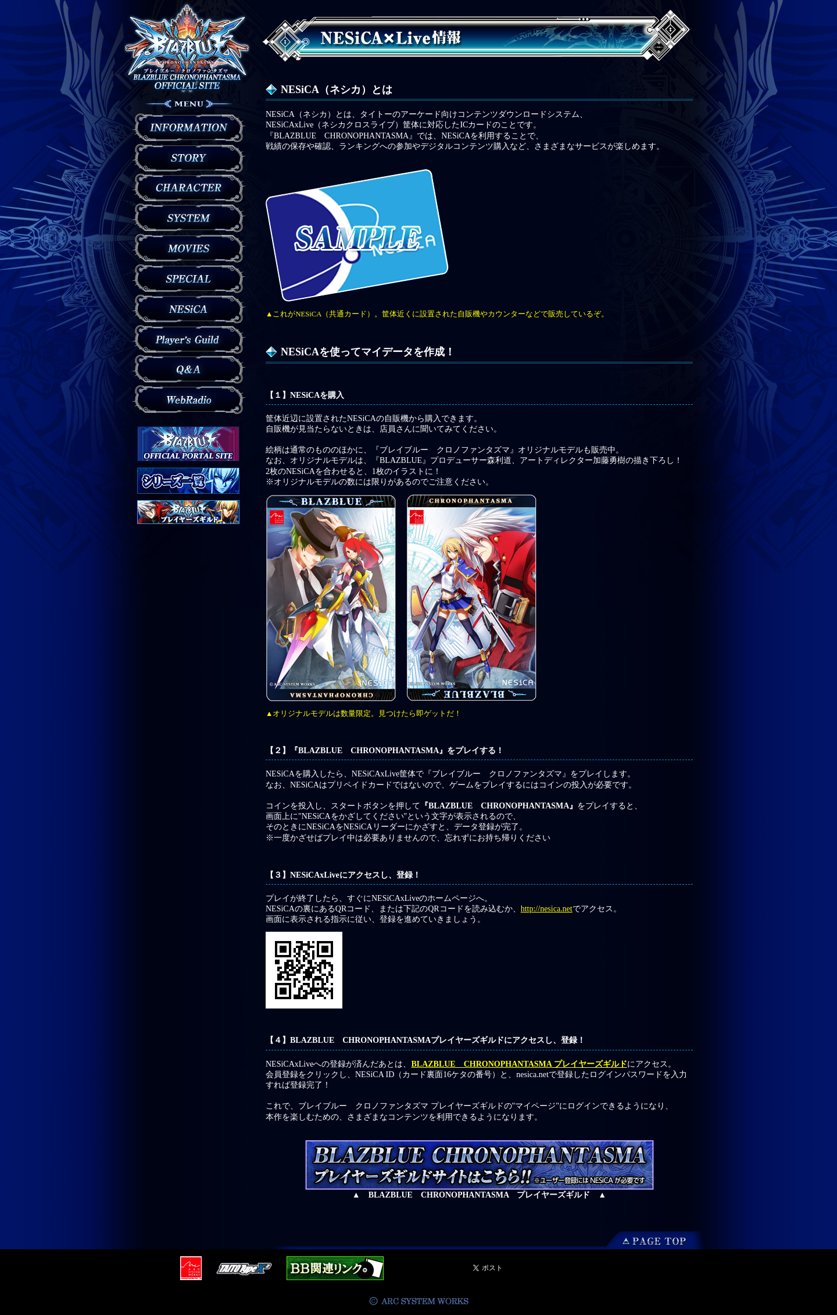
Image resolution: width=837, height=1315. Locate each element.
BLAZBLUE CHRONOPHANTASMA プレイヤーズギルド (519, 1064)
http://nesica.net (547, 908)
